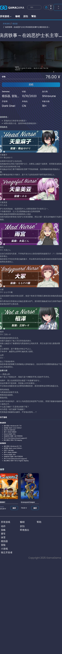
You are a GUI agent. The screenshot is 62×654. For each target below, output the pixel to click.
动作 (3, 526)
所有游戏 (6, 16)
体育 (3, 537)
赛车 (3, 533)
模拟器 (15, 23)
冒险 (14, 96)
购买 (14, 508)
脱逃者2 (2, 502)
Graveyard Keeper (28, 502)
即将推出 (24, 530)
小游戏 (4, 548)
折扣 (25, 16)
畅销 (17, 16)
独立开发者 (6, 552)
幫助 (33, 16)
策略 (3, 530)
